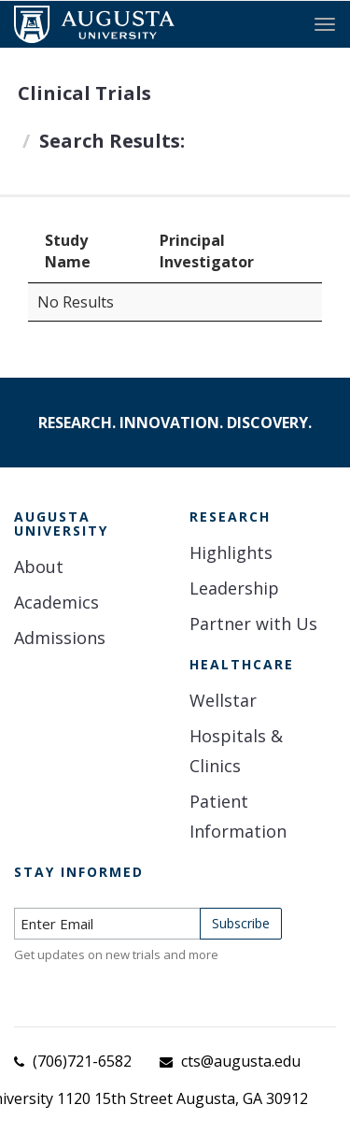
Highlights (231, 552)
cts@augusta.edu (241, 1061)
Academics (56, 602)
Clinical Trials (84, 93)
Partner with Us (253, 623)
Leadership (234, 588)
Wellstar (223, 700)
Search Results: (112, 140)
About (38, 566)
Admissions (59, 637)
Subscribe (241, 923)
